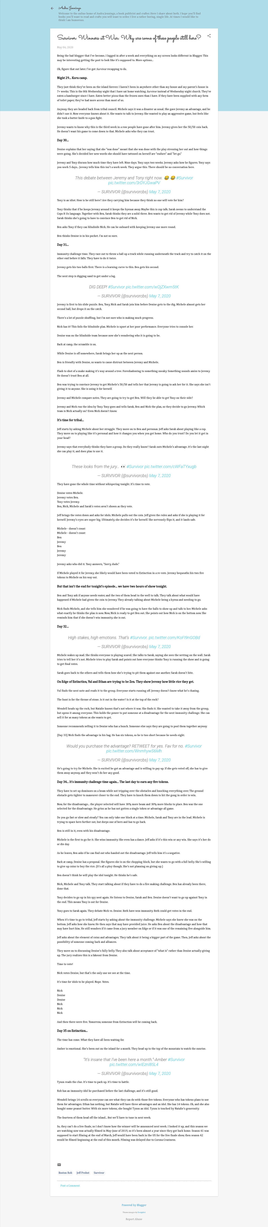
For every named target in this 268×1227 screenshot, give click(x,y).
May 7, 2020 (160, 191)
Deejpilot (142, 1212)
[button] (209, 36)
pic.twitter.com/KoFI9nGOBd (174, 637)
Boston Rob (65, 1173)
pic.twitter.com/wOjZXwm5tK (152, 287)
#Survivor (184, 178)
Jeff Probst (83, 1173)
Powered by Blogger (134, 1205)
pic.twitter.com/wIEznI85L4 (134, 1064)
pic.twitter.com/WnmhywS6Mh (134, 751)
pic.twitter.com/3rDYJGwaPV (134, 182)
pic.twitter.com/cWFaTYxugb (170, 466)
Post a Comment (70, 1185)
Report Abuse (134, 1219)
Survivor (99, 1173)
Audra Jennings (69, 8)
